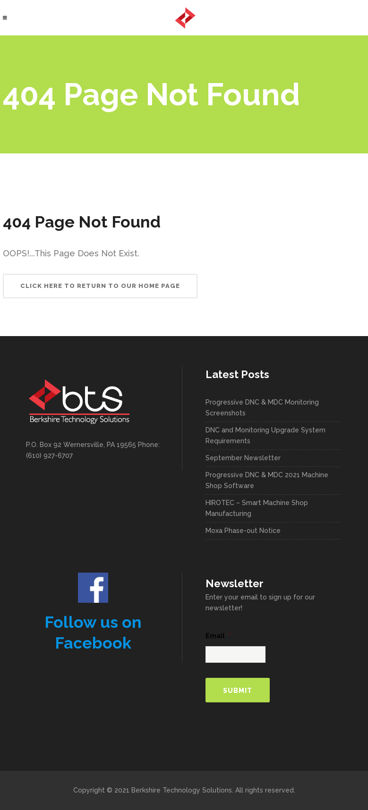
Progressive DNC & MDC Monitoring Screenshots (262, 407)
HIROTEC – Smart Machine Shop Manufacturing (256, 508)
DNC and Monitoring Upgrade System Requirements (265, 435)
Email (218, 636)
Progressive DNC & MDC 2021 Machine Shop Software (266, 480)
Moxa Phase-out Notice (243, 530)
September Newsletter (243, 458)
